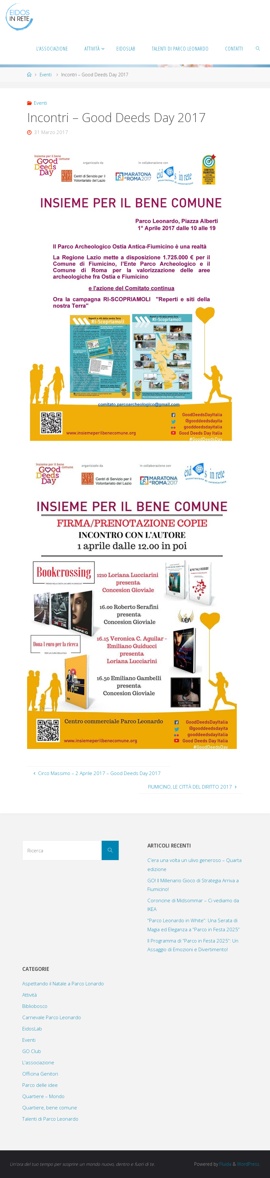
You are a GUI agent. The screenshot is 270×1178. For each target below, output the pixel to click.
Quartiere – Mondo (43, 1096)
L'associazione (38, 1062)
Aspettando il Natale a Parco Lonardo (63, 983)
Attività (29, 994)
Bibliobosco (34, 1006)
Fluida (224, 1164)
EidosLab (32, 1028)
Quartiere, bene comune (49, 1107)
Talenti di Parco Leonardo (50, 1119)
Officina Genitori (40, 1073)
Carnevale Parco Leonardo (51, 1017)
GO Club (31, 1051)
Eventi (46, 75)
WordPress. (248, 1164)
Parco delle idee (40, 1085)
